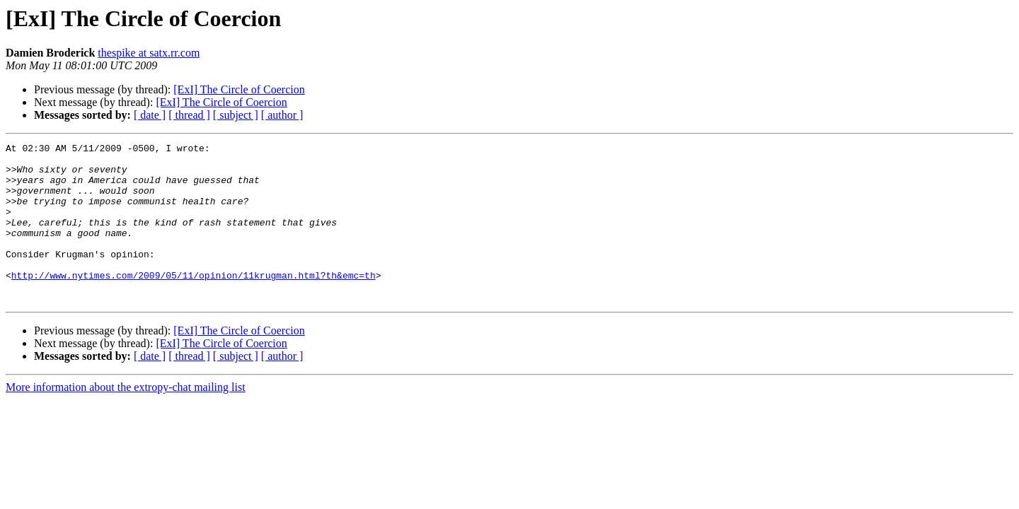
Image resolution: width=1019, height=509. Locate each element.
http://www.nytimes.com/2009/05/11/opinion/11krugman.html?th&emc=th (193, 302)
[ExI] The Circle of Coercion (238, 89)
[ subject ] (235, 115)
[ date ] (150, 115)
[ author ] (282, 115)
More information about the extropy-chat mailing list (126, 419)
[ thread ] (189, 115)
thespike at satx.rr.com (149, 53)
